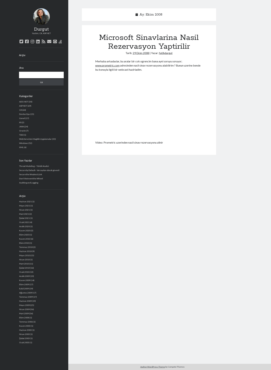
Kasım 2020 (24, 230)
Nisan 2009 (24, 309)
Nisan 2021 (24, 209)
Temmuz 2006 (26, 321)
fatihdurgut (165, 53)
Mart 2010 (24, 263)
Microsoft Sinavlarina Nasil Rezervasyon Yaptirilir (149, 42)
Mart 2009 (24, 313)
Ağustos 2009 (25, 292)
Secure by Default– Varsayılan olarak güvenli (39, 170)
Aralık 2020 (24, 226)
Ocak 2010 (24, 272)
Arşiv (22, 55)
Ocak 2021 (24, 222)
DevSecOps (24, 114)
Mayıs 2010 (24, 255)
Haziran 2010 (25, 251)
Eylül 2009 (24, 288)
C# (20, 110)
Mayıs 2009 (24, 305)
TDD (21, 135)
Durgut (41, 29)
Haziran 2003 (25, 330)
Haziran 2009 (25, 301)
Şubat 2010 (24, 268)
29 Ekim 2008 (141, 53)
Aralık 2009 (24, 276)
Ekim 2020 (24, 234)
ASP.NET (23, 106)
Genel (22, 118)
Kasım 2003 (24, 326)
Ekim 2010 (24, 243)
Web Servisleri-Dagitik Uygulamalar (35, 139)
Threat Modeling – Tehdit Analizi (34, 166)
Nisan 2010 (24, 259)
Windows (23, 143)
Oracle (22, 130)
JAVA (21, 126)
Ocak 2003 (24, 342)
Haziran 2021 (25, 201)
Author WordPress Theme (152, 367)
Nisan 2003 (24, 334)
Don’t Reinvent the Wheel (31, 178)
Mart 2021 (24, 214)
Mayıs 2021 (24, 205)
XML (21, 147)
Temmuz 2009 (26, 297)
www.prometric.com (107, 65)
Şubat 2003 (24, 338)
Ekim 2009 (24, 284)
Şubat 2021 (24, 218)
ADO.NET (23, 101)
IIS (20, 122)
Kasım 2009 (24, 280)
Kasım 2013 (24, 239)
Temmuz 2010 (26, 247)
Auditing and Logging (28, 182)
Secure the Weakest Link (30, 174)
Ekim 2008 (24, 317)
